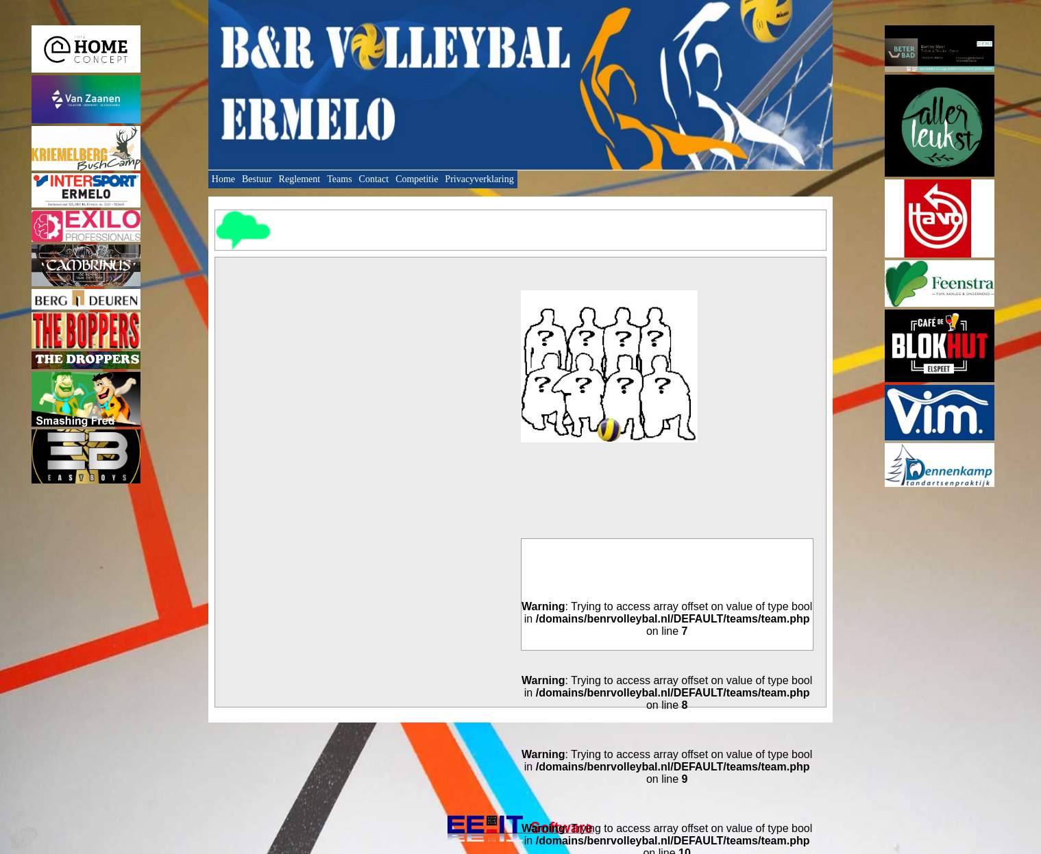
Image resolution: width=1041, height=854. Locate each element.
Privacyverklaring (479, 179)
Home (223, 179)
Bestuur (257, 179)
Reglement (300, 179)
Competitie (416, 179)
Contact (374, 179)
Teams (339, 179)
